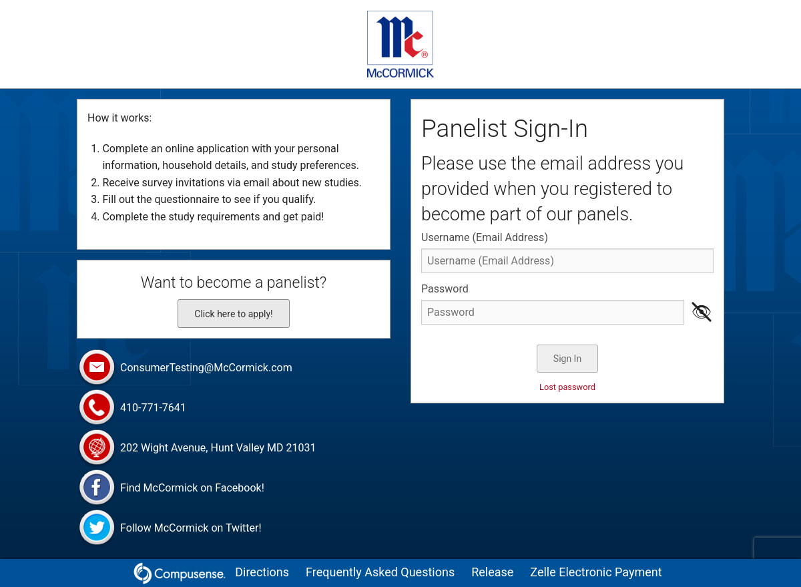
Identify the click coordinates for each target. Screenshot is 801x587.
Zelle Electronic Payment (595, 572)
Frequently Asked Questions (380, 572)
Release (492, 572)
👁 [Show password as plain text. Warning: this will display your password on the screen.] (702, 312)
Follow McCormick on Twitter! (169, 529)
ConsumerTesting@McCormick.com (184, 369)
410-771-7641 (131, 409)
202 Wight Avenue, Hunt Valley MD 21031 (196, 449)
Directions (262, 572)
